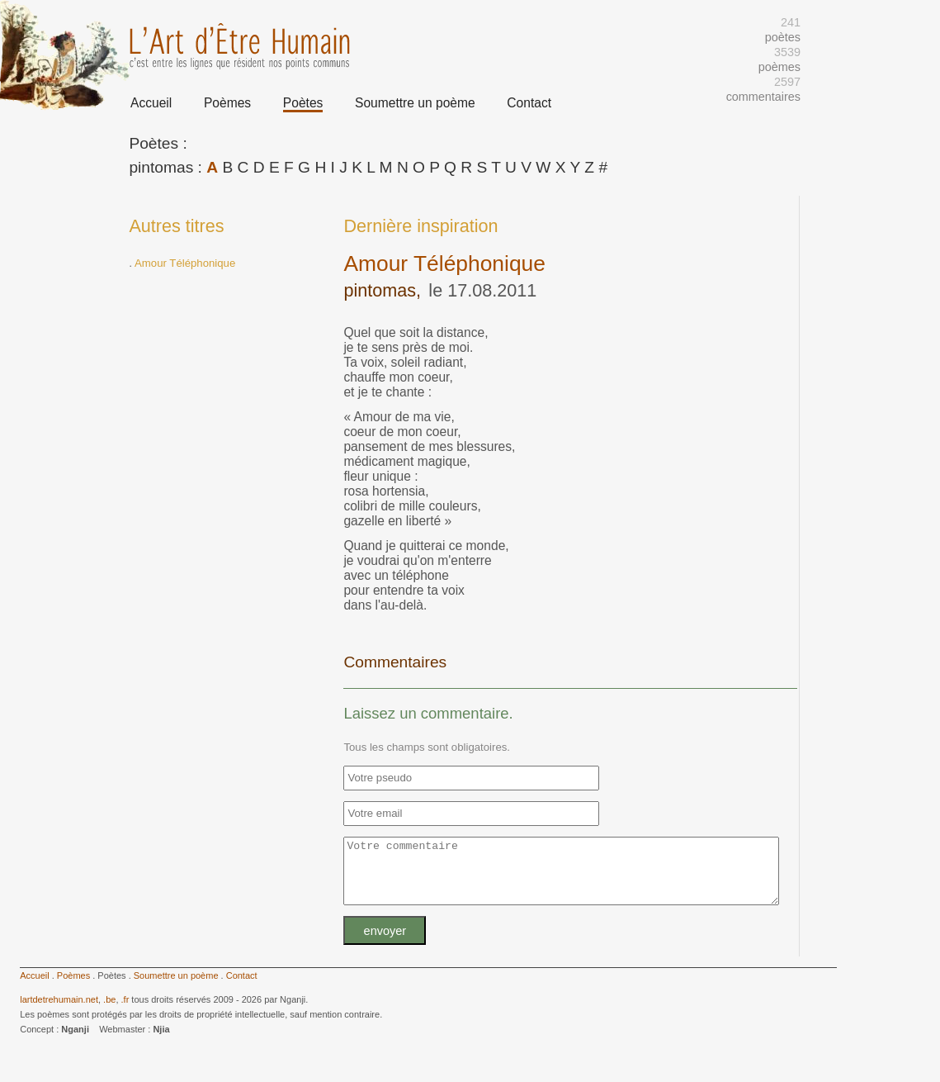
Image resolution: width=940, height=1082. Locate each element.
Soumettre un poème (415, 103)
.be (109, 1012)
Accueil (151, 103)
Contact (529, 103)
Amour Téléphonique (185, 263)
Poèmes (227, 103)
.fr (125, 1012)
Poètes (303, 103)
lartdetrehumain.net (59, 1012)
